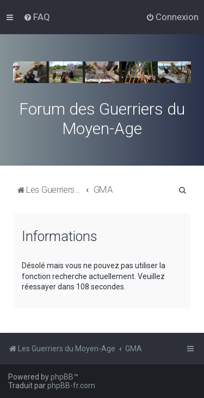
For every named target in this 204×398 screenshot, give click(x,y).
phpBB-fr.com (71, 385)
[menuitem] (36, 16)
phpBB (62, 376)
